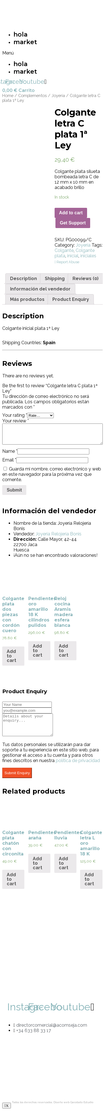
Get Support (73, 222)
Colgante (64, 250)
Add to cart (71, 212)
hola (20, 34)
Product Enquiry (70, 299)
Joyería (58, 95)
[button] (24, 53)
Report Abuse (67, 262)
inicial (72, 255)
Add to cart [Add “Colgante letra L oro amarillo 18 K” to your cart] (89, 883)
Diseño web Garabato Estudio (73, 1106)
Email (9, 460)
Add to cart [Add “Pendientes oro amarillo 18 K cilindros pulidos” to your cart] (37, 650)
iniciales (88, 255)
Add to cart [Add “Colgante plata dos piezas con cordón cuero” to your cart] (11, 656)
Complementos (32, 95)
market (25, 42)
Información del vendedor (40, 289)
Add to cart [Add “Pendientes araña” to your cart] (37, 867)
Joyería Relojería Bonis (58, 534)
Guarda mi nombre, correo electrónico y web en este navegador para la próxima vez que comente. (51, 474)
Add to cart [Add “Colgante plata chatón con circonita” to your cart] (11, 883)
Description (23, 278)
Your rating (14, 415)
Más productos (27, 299)
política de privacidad (78, 764)
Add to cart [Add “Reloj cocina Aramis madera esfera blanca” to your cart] (63, 650)
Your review (15, 421)
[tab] (23, 278)
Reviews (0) (86, 278)
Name (9, 451)
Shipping (55, 278)
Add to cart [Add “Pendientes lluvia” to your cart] (63, 867)
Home (7, 95)
